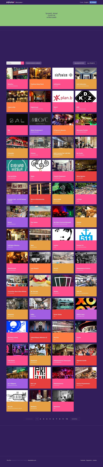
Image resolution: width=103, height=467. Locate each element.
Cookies (95, 460)
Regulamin (89, 460)
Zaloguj (94, 2)
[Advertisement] (51, 46)
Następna (74, 419)
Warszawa (19, 2)
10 (67, 419)
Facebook (83, 460)
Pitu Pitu (9, 460)
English (86, 2)
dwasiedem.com (32, 460)
